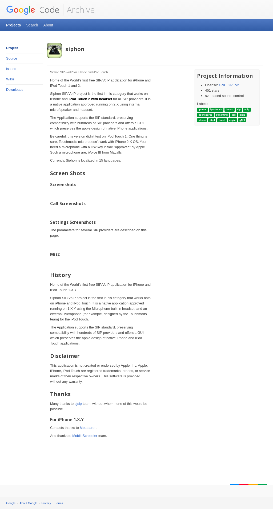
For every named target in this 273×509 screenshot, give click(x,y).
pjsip (78, 404)
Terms (59, 503)
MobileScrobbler (84, 436)
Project (12, 48)
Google (10, 503)
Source (11, 58)
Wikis (10, 79)
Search (32, 25)
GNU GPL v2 (229, 85)
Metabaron (88, 428)
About (48, 25)
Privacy (46, 503)
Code (32, 9)
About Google (28, 503)
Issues (11, 69)
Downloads (14, 90)
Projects (13, 25)
